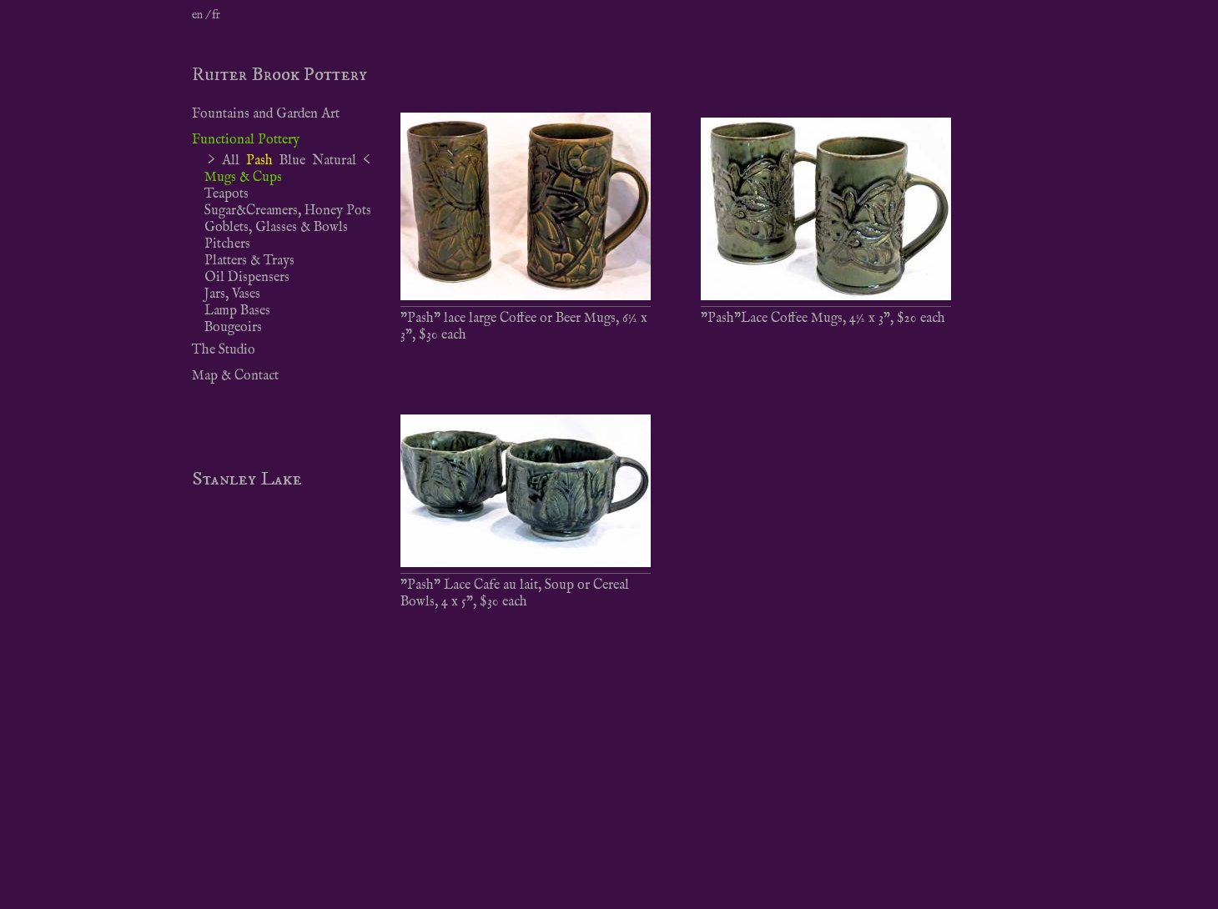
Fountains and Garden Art (266, 114)
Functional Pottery (245, 140)
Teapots (226, 194)
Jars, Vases (232, 294)
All (230, 161)
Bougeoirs (233, 327)
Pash (259, 161)
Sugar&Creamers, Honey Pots (287, 211)
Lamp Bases (237, 311)
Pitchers (227, 244)
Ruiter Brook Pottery (279, 75)
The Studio (223, 350)
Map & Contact (235, 376)
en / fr (206, 15)
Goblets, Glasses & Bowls (276, 227)
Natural (334, 161)
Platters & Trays (249, 261)
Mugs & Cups (243, 177)
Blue (292, 161)
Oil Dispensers (246, 277)
